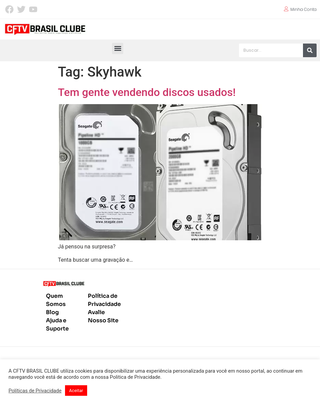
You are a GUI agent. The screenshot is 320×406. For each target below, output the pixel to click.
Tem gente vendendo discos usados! (147, 92)
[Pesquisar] (310, 50)
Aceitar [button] (76, 390)
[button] (117, 48)
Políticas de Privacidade (35, 391)
